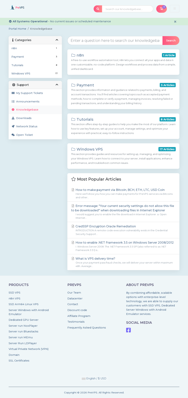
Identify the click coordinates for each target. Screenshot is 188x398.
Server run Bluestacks (23, 331)
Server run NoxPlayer (23, 325)
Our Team (74, 292)
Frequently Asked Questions (86, 327)
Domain (14, 355)
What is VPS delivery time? (123, 262)
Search (171, 40)
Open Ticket (22, 135)
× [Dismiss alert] (175, 21)
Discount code (77, 310)
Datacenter (74, 298)
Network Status (24, 126)
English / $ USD (94, 378)
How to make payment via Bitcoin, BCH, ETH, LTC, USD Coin (123, 193)
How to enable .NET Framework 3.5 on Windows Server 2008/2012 (123, 246)
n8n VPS (14, 298)
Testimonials (76, 321)
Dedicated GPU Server (23, 320)
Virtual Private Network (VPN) (28, 349)
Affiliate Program (78, 316)
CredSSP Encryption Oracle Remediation (123, 230)
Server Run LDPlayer (23, 343)
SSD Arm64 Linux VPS (24, 304)
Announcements (25, 101)
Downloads (21, 118)
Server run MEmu (21, 337)
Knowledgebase (24, 109)
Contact (72, 304)
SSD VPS (14, 292)
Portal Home (17, 28)
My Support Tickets (27, 93)
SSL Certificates (19, 360)
